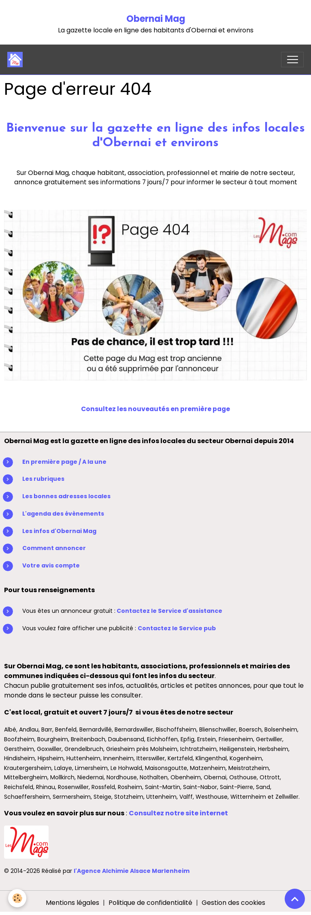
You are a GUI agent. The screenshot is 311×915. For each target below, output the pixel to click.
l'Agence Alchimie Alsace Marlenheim (132, 871)
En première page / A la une (64, 462)
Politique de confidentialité (150, 902)
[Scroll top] (295, 899)
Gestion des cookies (233, 902)
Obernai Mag (155, 19)
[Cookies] (17, 898)
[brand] (16, 59)
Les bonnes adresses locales (66, 496)
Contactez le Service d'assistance (169, 611)
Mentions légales (72, 902)
